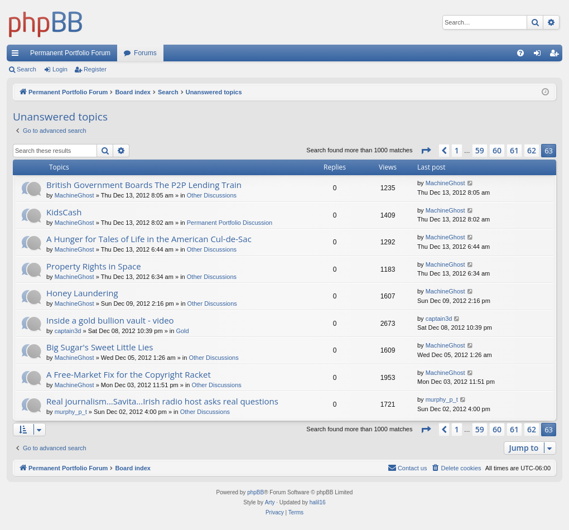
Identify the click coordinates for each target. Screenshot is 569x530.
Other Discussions (212, 195)
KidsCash (63, 212)
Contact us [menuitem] (407, 467)
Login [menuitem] (540, 55)
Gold (182, 330)
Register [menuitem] (556, 55)
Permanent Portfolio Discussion (229, 222)
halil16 (318, 502)
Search (26, 69)
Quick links (17, 55)
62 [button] (531, 150)
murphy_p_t (71, 411)
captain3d (68, 330)
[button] (425, 150)
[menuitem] (520, 53)
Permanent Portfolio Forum (70, 53)
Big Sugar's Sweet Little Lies (99, 347)
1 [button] (457, 150)
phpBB (255, 492)
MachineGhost (74, 195)
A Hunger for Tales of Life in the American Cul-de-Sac (149, 238)
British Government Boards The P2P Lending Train (144, 184)
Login (59, 69)
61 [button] (514, 150)
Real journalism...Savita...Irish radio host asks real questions (162, 401)
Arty (270, 502)
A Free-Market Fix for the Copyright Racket (128, 374)
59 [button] (479, 150)
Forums (145, 53)
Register (95, 69)
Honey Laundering (82, 292)
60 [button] (497, 150)
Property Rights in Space (93, 266)
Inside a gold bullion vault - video (110, 320)
